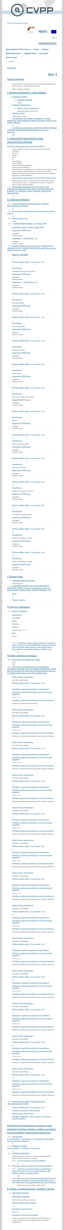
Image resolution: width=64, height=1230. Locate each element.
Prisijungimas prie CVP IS (47, 43)
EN (53, 38)
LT (56, 38)
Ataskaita (11, 61)
